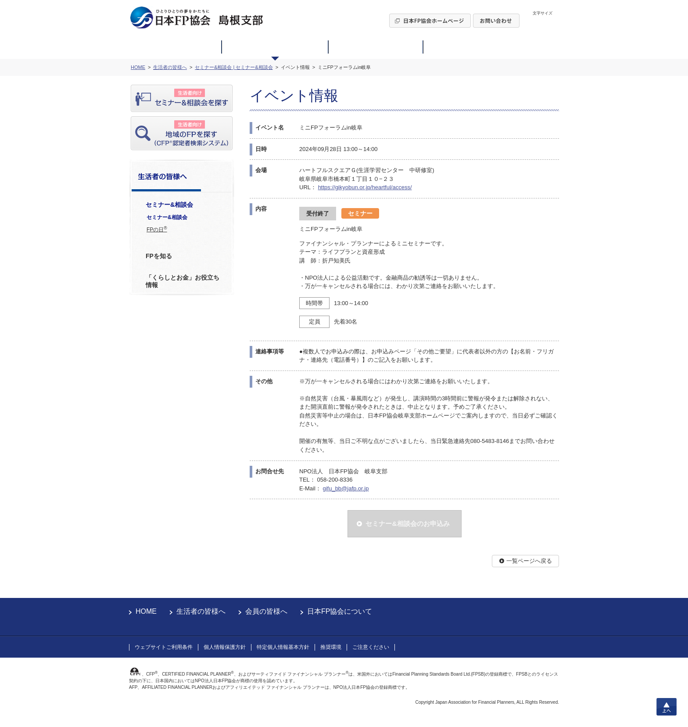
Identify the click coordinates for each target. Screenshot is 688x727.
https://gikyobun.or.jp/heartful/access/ (365, 187)
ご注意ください (370, 647)
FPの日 (157, 229)
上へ (666, 707)
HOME (146, 611)
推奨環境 (330, 647)
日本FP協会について (339, 611)
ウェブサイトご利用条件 (164, 647)
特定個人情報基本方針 (283, 647)
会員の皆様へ (266, 611)
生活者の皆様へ (201, 611)
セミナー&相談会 (167, 217)
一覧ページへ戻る (529, 561)
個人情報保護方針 (225, 647)
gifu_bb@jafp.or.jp (345, 488)
